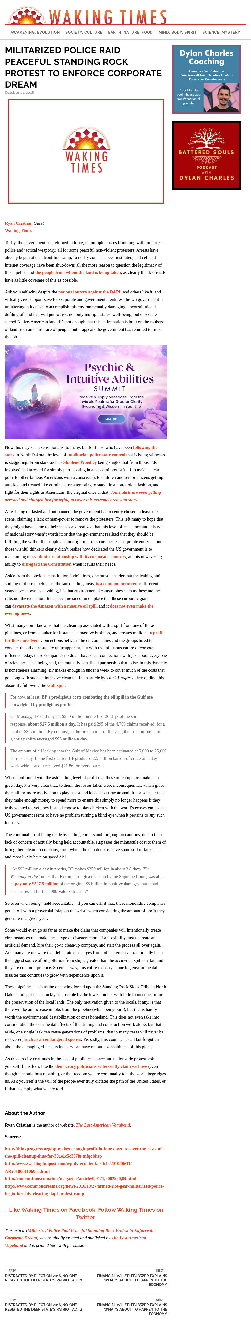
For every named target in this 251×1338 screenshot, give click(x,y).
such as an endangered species (53, 1039)
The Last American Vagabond (103, 1125)
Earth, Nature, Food (130, 32)
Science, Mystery (221, 32)
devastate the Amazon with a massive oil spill (54, 606)
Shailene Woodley (80, 462)
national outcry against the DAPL (90, 292)
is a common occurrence (118, 583)
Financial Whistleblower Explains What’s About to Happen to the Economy (126, 1278)
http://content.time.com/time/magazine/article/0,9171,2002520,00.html (70, 1178)
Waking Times (18, 230)
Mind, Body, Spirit (178, 32)
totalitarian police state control (96, 454)
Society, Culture (83, 32)
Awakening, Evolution (35, 32)
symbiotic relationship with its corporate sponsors (79, 556)
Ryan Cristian (18, 223)
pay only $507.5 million (37, 883)
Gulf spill (56, 685)
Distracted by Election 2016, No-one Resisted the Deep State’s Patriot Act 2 (45, 1275)
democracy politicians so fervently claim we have (101, 1066)
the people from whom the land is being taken (78, 272)
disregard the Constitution (47, 564)
